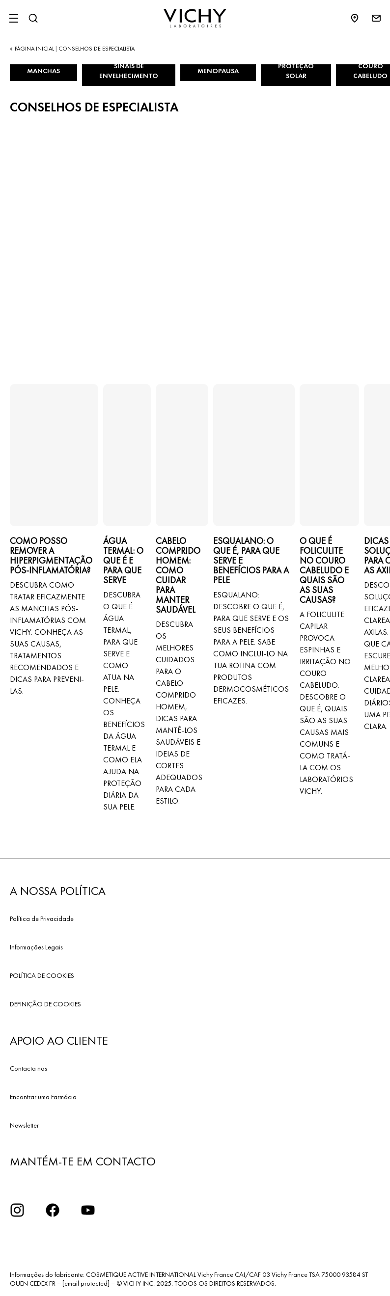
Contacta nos (28, 1068)
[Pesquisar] (33, 18)
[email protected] (86, 1283)
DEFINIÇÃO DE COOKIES (45, 1003)
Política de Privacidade (42, 918)
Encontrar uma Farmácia (43, 1096)
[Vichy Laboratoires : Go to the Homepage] (195, 18)
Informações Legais (36, 947)
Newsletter (24, 1125)
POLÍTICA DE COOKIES (42, 975)
